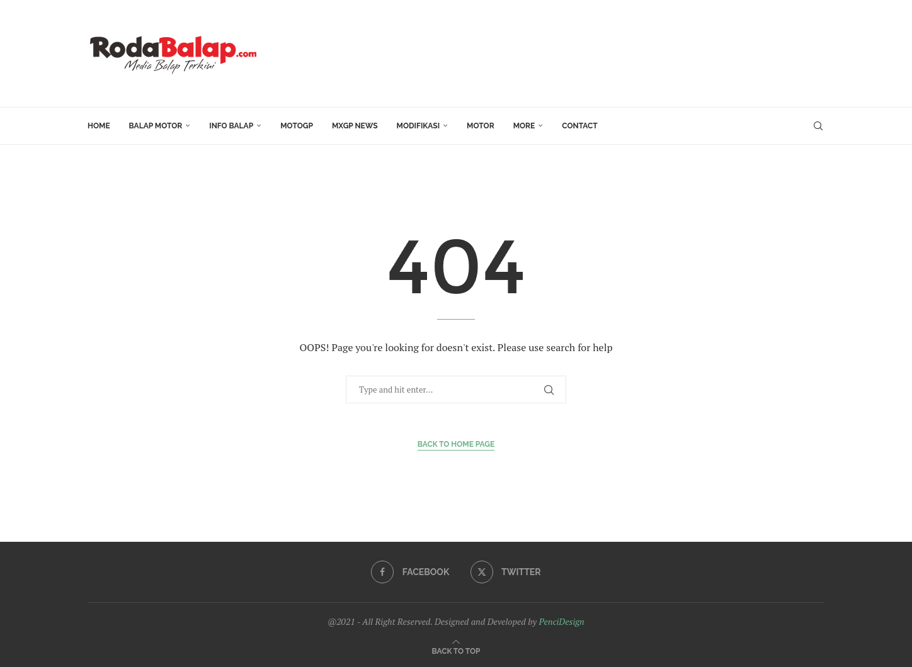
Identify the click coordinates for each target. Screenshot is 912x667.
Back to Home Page (456, 444)
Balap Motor (156, 125)
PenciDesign (561, 621)
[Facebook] (410, 572)
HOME (99, 125)
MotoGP (296, 125)
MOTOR (480, 125)
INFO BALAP (231, 125)
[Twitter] (505, 572)
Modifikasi (418, 125)
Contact (579, 125)
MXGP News (355, 125)
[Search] (818, 126)
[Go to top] (456, 650)
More (524, 125)
